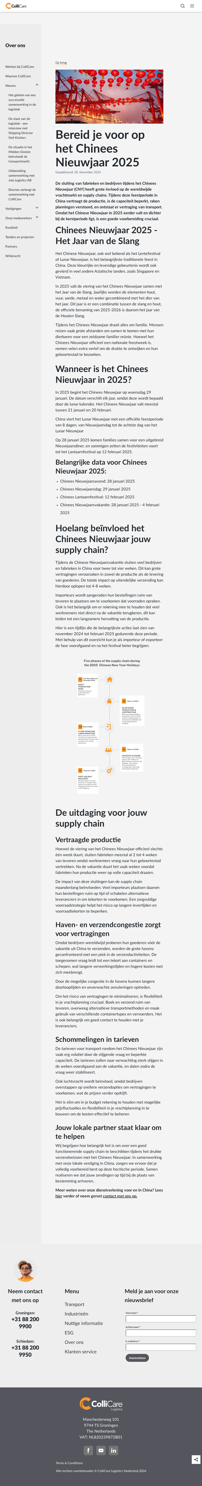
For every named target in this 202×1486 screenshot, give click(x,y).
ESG (69, 1333)
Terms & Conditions (69, 1463)
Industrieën (76, 1314)
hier (58, 1196)
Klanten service (81, 1352)
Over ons (74, 1342)
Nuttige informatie (84, 1323)
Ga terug (61, 62)
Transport (74, 1304)
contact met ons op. (120, 1196)
